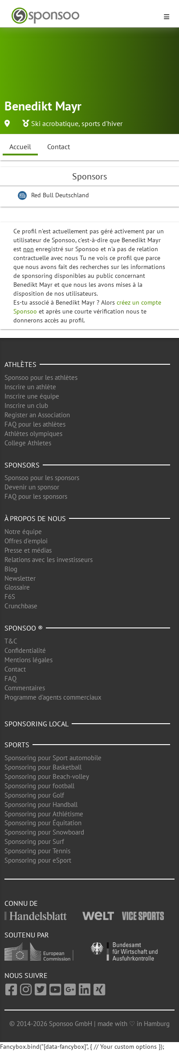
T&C (10, 641)
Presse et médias (28, 550)
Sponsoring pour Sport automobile (53, 758)
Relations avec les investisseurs (48, 559)
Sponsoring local (36, 723)
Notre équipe (23, 531)
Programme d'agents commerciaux (53, 697)
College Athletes (27, 443)
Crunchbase (20, 606)
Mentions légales (28, 660)
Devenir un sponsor (31, 487)
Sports (16, 744)
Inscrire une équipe (31, 396)
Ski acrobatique (54, 123)
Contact (58, 146)
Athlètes (20, 364)
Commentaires (24, 688)
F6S (9, 596)
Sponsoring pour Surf (34, 841)
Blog (10, 569)
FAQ (10, 678)
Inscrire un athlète (30, 387)
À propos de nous (35, 518)
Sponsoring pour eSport (37, 860)
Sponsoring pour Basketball (42, 767)
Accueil (20, 146)
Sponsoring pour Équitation (42, 823)
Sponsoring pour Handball (40, 804)
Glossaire (17, 587)
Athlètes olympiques (33, 433)
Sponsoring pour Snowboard (44, 832)
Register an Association (37, 415)
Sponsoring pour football (39, 786)
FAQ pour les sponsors (35, 496)
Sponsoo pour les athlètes (40, 377)
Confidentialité (25, 650)
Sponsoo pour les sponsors (41, 477)
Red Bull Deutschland (60, 195)
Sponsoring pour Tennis (37, 851)
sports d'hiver (101, 123)
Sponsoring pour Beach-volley (46, 776)
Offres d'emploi (26, 541)
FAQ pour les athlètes (34, 424)
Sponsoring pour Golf (34, 795)
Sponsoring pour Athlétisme (43, 814)
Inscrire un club (26, 405)
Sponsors (22, 464)
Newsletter (20, 578)
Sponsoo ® (23, 627)
